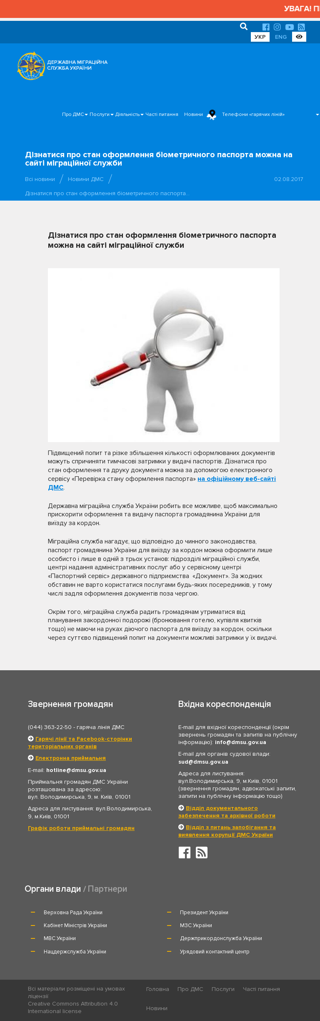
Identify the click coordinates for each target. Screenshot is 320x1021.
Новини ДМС (86, 179)
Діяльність (127, 114)
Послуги (100, 114)
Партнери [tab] (107, 889)
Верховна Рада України (73, 912)
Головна (157, 989)
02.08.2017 (288, 179)
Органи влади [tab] (53, 889)
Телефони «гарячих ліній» (253, 114)
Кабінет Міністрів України (75, 925)
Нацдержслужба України (75, 951)
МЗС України (196, 925)
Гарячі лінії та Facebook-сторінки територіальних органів (80, 742)
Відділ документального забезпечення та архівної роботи (226, 812)
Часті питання (161, 114)
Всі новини (40, 179)
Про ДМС (73, 114)
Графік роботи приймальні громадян (81, 828)
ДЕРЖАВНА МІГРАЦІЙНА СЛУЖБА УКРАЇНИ (77, 65)
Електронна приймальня (70, 758)
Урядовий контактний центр (215, 951)
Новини (193, 114)
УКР (260, 36)
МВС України (60, 938)
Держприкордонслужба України (221, 938)
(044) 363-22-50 (50, 727)
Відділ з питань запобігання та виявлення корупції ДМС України (227, 831)
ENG (281, 36)
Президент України (204, 912)
